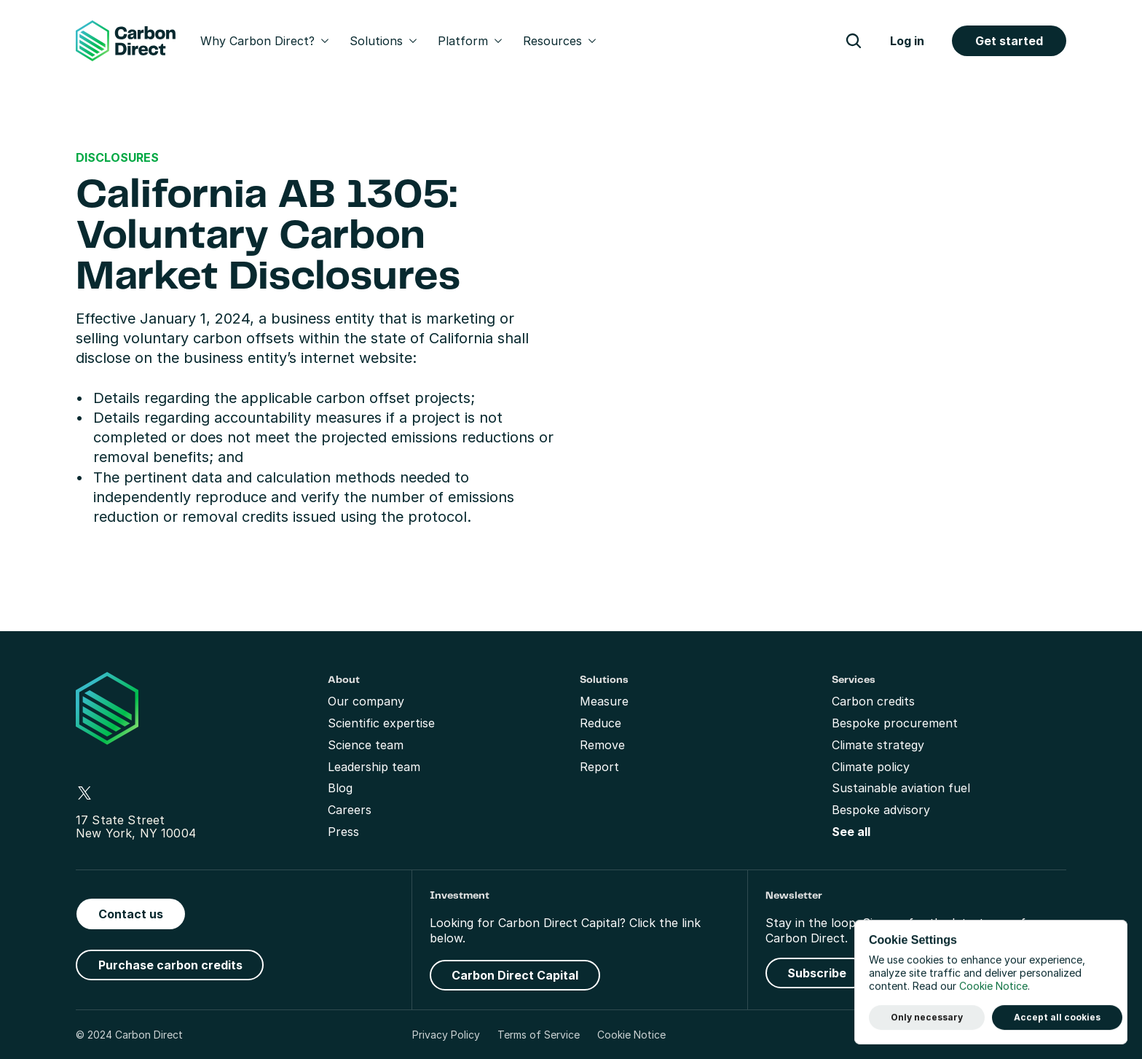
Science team (365, 745)
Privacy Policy (446, 1034)
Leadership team (374, 766)
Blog (340, 788)
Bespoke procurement (895, 723)
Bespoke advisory (881, 809)
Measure (604, 701)
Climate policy (871, 766)
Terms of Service (538, 1034)
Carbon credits (873, 701)
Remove (602, 745)
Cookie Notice (631, 1034)
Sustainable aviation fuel (901, 788)
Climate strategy (878, 745)
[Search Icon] (853, 40)
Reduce (600, 723)
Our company (366, 701)
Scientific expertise (381, 723)
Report (599, 766)
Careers (349, 809)
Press (343, 831)
